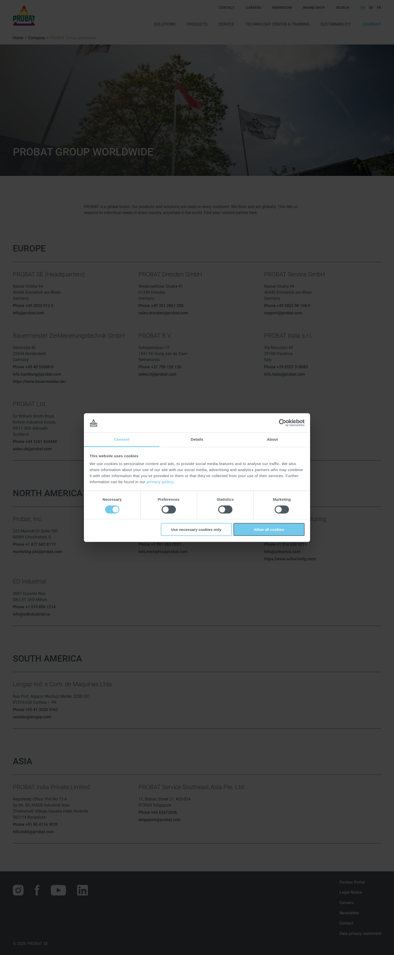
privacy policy (159, 482)
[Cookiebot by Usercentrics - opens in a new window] (283, 423)
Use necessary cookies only (196, 529)
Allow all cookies (269, 529)
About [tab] (272, 439)
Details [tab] (197, 439)
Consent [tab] (121, 439)
